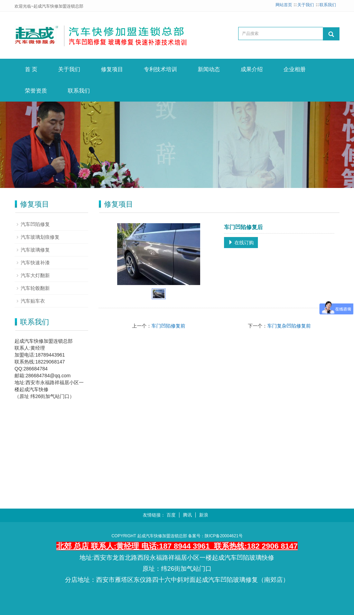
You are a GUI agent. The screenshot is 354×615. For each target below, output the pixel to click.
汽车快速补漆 (35, 262)
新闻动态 (209, 69)
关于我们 (305, 4)
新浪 (203, 515)
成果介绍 (252, 69)
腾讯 (187, 515)
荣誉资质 (36, 91)
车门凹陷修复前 (168, 326)
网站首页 (284, 4)
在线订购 (241, 242)
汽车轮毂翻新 (35, 288)
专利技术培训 (160, 69)
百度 (171, 515)
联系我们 (327, 4)
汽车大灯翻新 (35, 275)
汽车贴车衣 (33, 301)
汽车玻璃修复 (35, 250)
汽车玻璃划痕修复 (40, 237)
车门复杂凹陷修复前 (289, 326)
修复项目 (112, 69)
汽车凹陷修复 (35, 224)
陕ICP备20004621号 (223, 535)
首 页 (31, 69)
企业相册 (294, 69)
